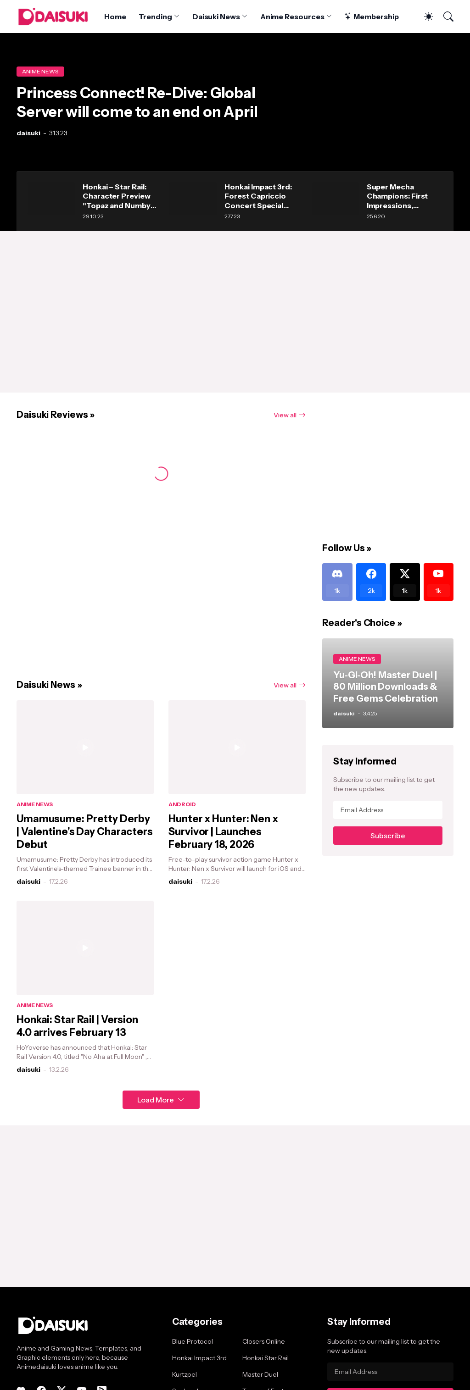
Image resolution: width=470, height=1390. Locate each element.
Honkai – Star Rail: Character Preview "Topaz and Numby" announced (118, 196)
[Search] (444, 16)
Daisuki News (216, 16)
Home (115, 16)
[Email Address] (387, 810)
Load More (155, 1099)
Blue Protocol (192, 1341)
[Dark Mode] (424, 16)
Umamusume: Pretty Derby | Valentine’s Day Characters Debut (85, 832)
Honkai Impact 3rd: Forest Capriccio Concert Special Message (258, 196)
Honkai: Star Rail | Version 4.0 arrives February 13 (77, 1026)
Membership (371, 16)
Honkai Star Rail (265, 1358)
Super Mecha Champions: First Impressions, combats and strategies (397, 196)
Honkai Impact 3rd (199, 1358)
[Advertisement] (235, 312)
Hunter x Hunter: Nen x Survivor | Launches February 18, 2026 (223, 832)
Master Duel (260, 1374)
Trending (155, 16)
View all (285, 415)
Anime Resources (292, 16)
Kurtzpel (184, 1374)
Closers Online (263, 1341)
